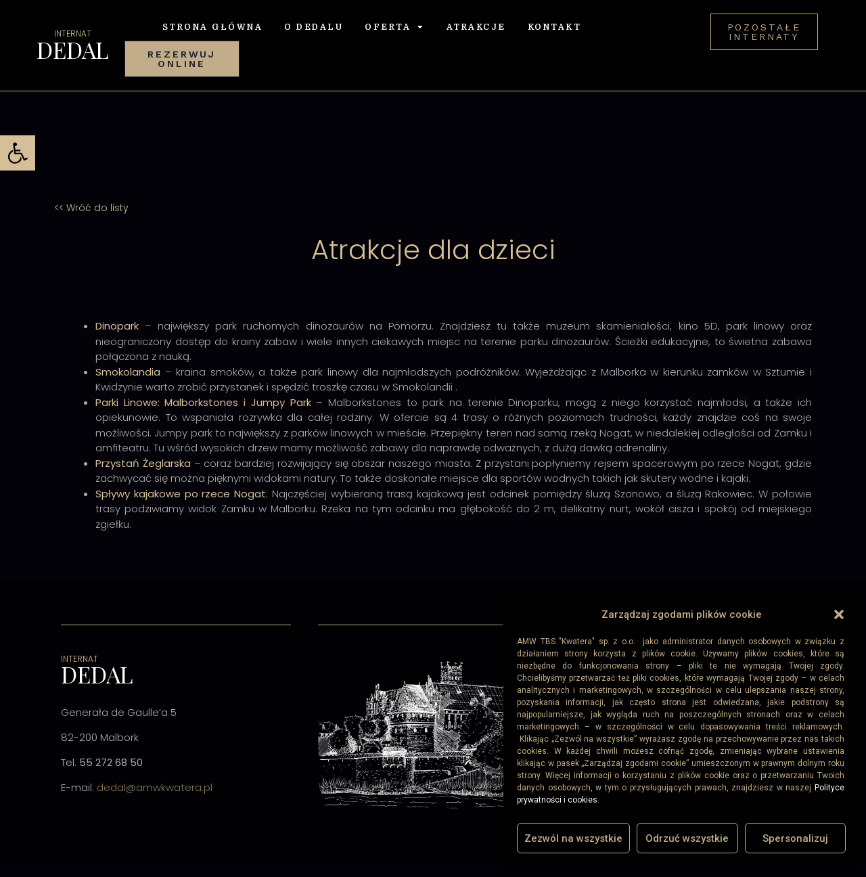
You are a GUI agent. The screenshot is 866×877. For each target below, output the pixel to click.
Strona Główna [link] (212, 27)
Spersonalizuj (795, 838)
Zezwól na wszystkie (573, 838)
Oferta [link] (395, 27)
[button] (839, 614)
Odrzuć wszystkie (687, 838)
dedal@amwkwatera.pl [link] (154, 787)
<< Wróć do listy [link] (91, 208)
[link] (17, 153)
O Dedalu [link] (313, 27)
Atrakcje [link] (476, 27)
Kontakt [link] (555, 27)
